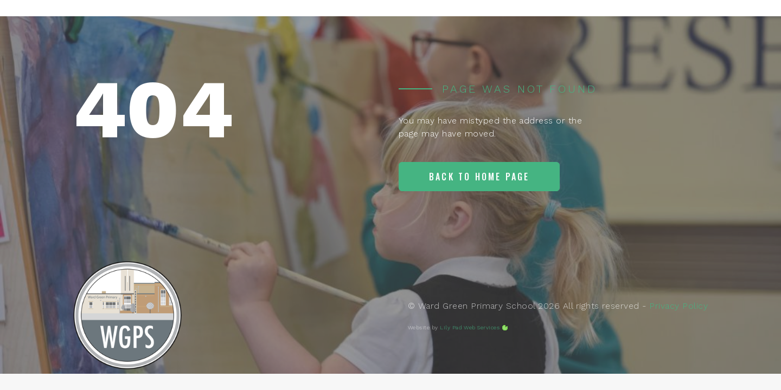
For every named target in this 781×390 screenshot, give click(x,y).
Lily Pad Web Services (470, 327)
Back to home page (479, 176)
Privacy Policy (678, 306)
